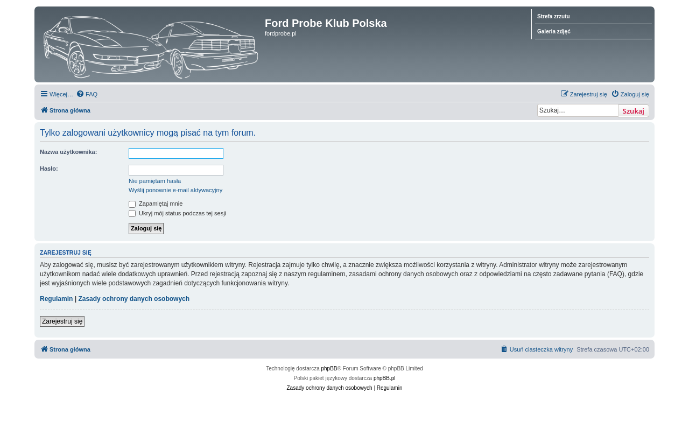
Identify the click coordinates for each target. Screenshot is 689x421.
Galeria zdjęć (554, 31)
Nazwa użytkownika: (68, 152)
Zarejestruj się (62, 321)
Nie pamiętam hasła (155, 181)
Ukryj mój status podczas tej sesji (177, 213)
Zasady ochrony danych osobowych (133, 299)
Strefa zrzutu (553, 16)
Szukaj (633, 111)
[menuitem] (86, 94)
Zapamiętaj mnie (155, 203)
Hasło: (49, 168)
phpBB (329, 368)
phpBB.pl (385, 378)
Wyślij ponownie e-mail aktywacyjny (175, 190)
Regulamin (56, 299)
